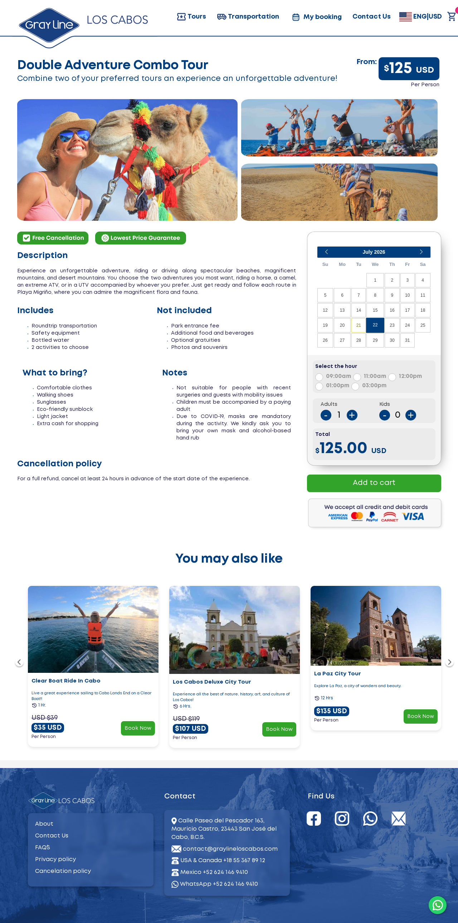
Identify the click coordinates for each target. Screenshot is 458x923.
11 (422, 295)
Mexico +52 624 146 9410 (214, 872)
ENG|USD (420, 16)
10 (407, 295)
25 (422, 325)
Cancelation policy (63, 871)
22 (375, 324)
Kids (384, 404)
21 (358, 325)
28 (358, 340)
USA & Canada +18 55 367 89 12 (222, 860)
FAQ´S (42, 847)
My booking (316, 17)
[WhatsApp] (438, 905)
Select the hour (336, 366)
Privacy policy (55, 859)
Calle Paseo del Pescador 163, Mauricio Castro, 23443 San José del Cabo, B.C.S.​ (224, 829)
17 (407, 310)
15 (375, 310)
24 (407, 325)
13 (342, 310)
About (44, 824)
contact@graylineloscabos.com (230, 849)
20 (342, 325)
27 (342, 340)
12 (325, 310)
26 (325, 340)
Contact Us (371, 17)
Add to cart (374, 483)
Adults (329, 404)
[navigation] (19, 663)
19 (325, 325)
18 (422, 310)
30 (392, 340)
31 (407, 340)
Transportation (248, 17)
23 (392, 325)
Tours (191, 17)
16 (392, 310)
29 (375, 340)
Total (322, 434)
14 (358, 310)
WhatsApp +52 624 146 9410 (214, 884)
